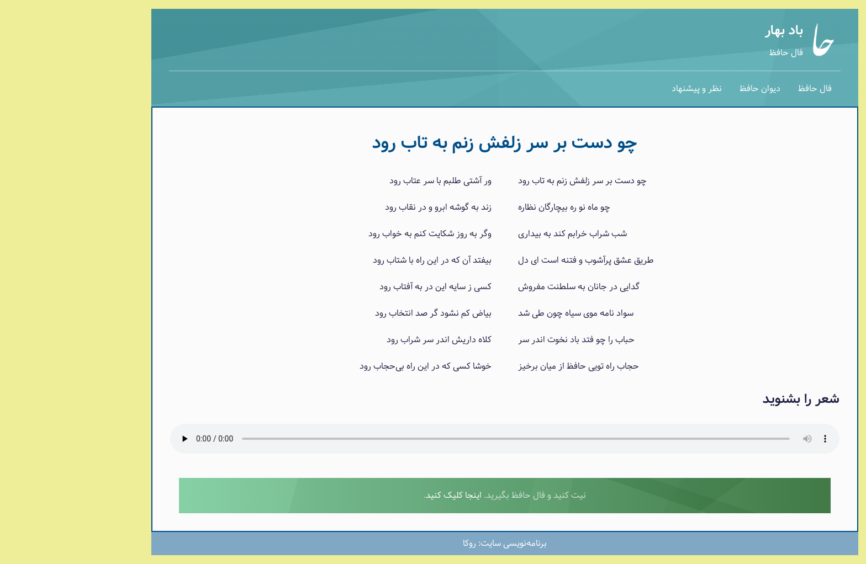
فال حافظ (714, 53)
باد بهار (712, 30)
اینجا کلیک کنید (382, 495)
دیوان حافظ (688, 88)
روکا (397, 543)
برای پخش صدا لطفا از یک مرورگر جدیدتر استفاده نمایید (433, 439)
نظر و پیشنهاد (625, 88)
